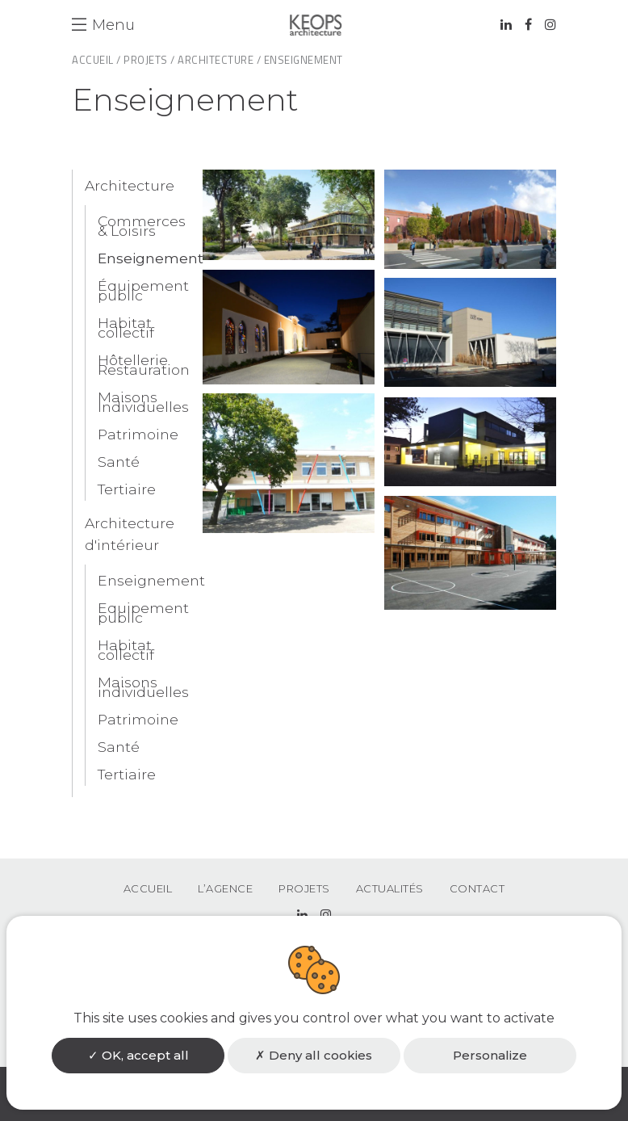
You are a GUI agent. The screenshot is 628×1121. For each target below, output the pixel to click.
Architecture (129, 185)
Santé (119, 461)
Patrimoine (138, 434)
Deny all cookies (313, 1055)
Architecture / (219, 60)
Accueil (148, 888)
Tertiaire (127, 489)
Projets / (149, 60)
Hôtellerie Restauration (144, 364)
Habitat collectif (126, 327)
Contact (477, 888)
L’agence (225, 888)
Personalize (490, 1055)
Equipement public (143, 612)
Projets (304, 888)
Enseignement (150, 258)
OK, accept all (138, 1055)
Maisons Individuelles (143, 401)
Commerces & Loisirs (142, 225)
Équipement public (143, 290)
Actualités (390, 888)
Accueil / (96, 60)
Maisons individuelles (143, 687)
